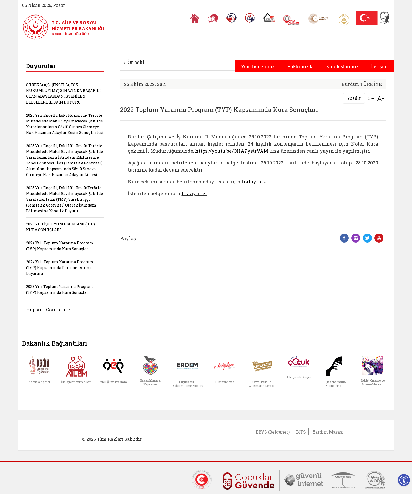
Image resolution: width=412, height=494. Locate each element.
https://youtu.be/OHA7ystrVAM (231, 151)
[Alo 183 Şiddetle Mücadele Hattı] (231, 18)
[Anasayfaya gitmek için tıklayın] (194, 18)
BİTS (301, 432)
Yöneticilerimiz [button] (258, 66)
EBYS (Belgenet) (273, 432)
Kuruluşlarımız (342, 66)
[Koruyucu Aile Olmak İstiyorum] (269, 17)
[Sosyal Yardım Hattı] (250, 18)
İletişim (379, 66)
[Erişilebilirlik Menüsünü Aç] (404, 480)
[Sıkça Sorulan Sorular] (213, 18)
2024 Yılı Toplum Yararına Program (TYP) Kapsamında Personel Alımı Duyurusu (60, 267)
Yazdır (354, 98)
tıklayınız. (194, 193)
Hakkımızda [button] (300, 66)
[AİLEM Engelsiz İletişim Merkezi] (291, 20)
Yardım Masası (328, 432)
